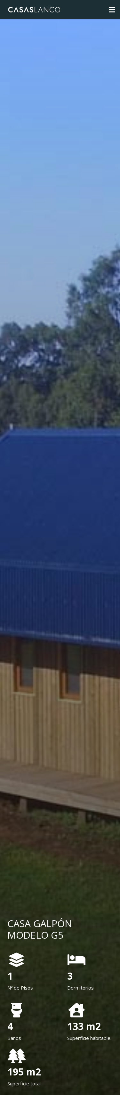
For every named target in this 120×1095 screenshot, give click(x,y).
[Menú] (112, 10)
